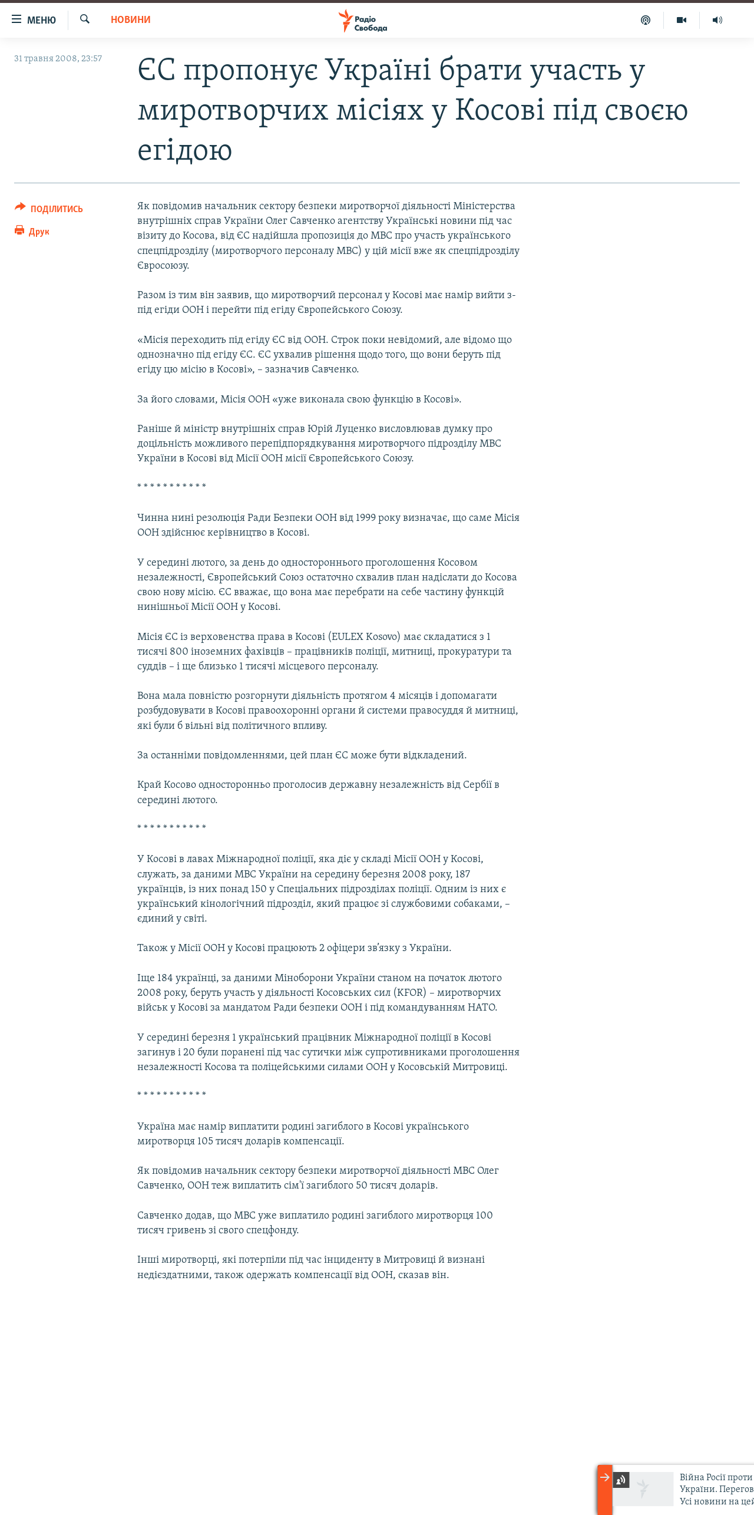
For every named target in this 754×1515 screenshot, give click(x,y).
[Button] (49, 211)
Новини (131, 20)
